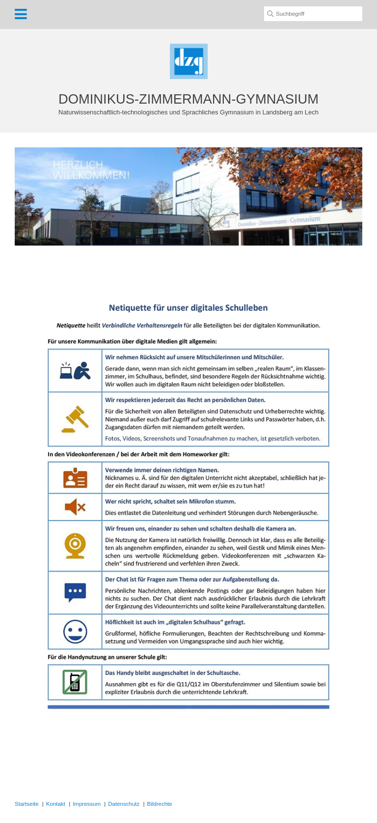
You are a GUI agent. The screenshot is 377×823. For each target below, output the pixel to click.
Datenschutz (123, 804)
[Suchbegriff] (313, 13)
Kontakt (55, 804)
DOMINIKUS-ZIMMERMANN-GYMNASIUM (188, 99)
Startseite (27, 804)
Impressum (87, 804)
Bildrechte (159, 804)
